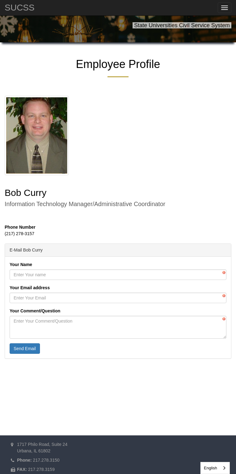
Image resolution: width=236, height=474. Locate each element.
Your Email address (30, 287)
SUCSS (19, 7)
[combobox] (215, 468)
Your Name (21, 264)
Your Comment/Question (35, 310)
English (210, 468)
